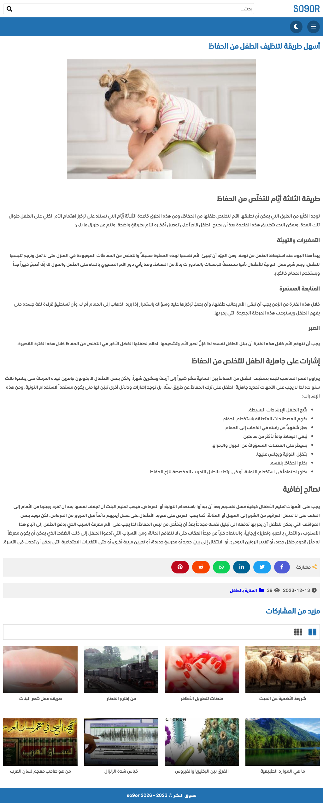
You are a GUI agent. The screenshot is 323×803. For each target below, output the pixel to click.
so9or (306, 8)
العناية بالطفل (243, 590)
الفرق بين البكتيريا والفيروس (202, 771)
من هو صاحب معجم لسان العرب (40, 771)
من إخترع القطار (121, 699)
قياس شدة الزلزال (121, 771)
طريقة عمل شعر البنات (40, 699)
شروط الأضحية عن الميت (282, 699)
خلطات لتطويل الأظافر (202, 699)
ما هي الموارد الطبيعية (283, 771)
